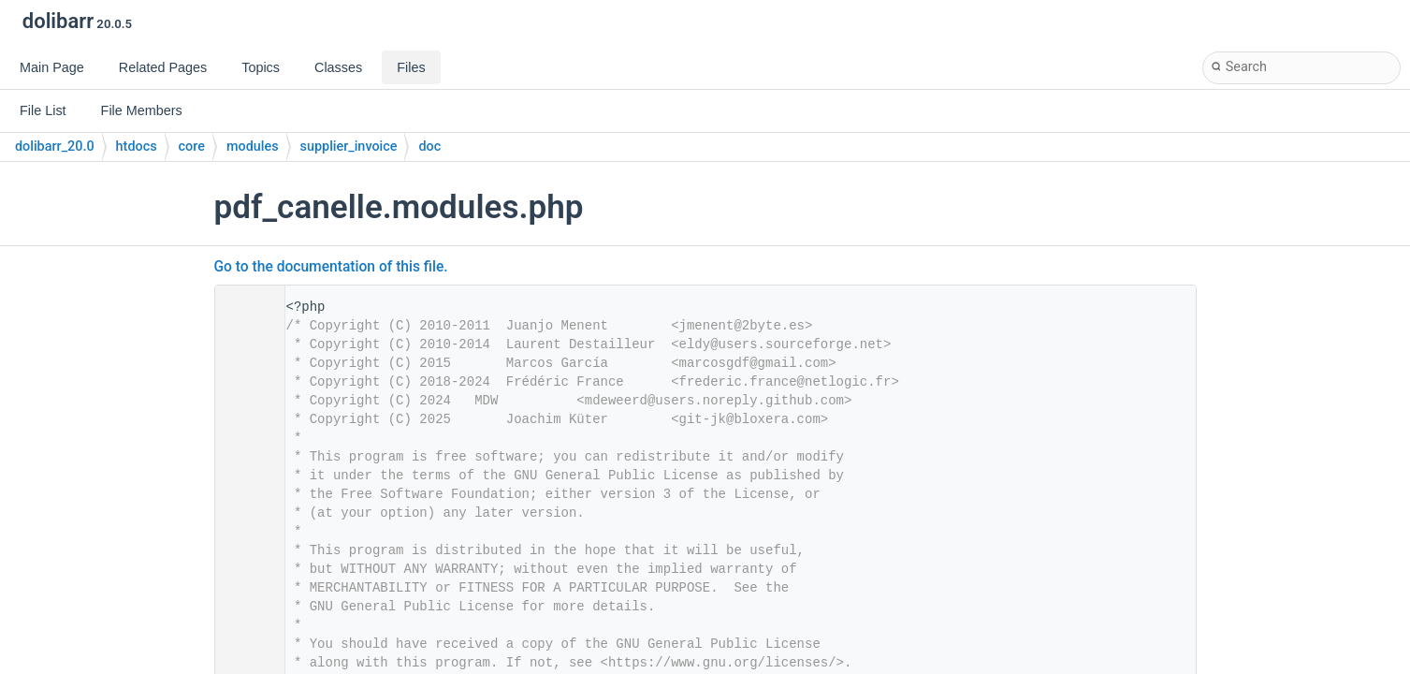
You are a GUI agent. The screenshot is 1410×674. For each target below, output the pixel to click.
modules (252, 146)
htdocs (136, 146)
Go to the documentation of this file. (331, 266)
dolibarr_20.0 (54, 146)
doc (429, 146)
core (192, 146)
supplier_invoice (349, 146)
